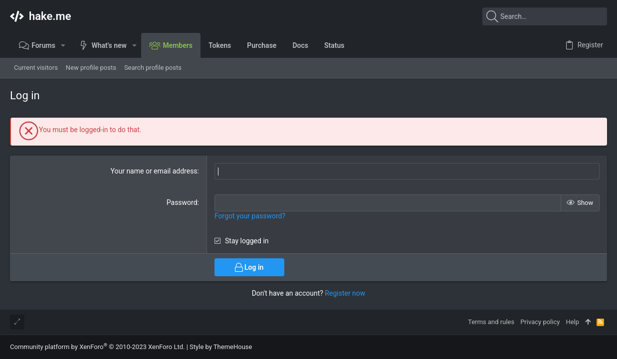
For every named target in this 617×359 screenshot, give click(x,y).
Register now (345, 293)
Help (572, 322)
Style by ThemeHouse (221, 347)
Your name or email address (154, 171)
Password (182, 202)
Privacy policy (540, 322)
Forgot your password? (249, 216)
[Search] (544, 16)
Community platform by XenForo (97, 347)
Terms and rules (491, 322)
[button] (63, 45)
